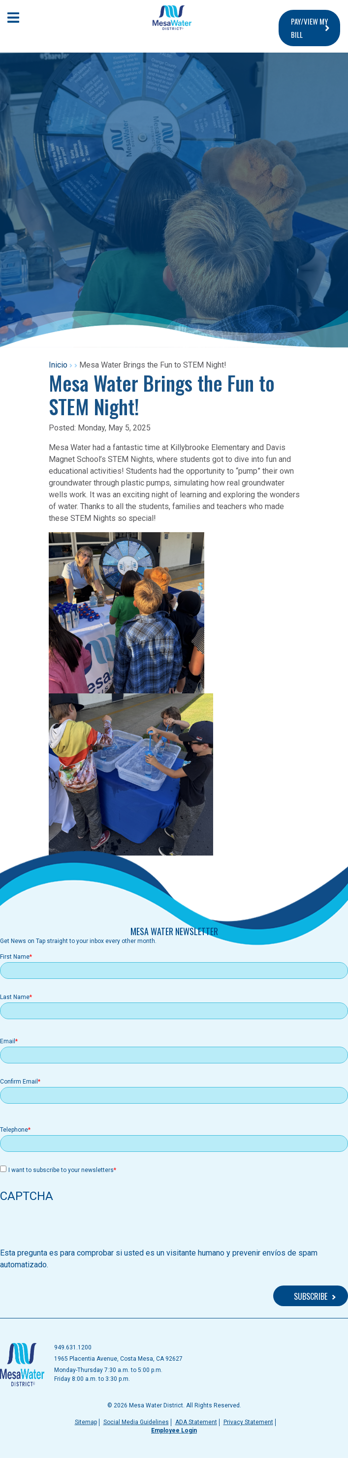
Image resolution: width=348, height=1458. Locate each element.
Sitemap (86, 1422)
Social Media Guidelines (136, 1422)
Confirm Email (19, 1081)
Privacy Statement (248, 1422)
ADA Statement (196, 1422)
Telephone (14, 1129)
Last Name (15, 997)
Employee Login (174, 1430)
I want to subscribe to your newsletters (61, 1170)
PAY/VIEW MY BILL (309, 28)
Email (7, 1041)
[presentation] (75, 1228)
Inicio (58, 365)
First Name (15, 956)
